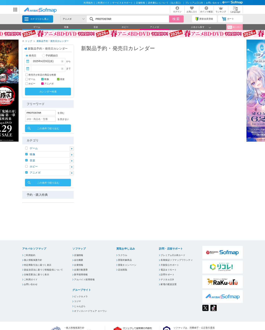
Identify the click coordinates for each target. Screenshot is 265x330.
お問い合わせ (213, 2)
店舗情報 (140, 2)
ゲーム (36, 27)
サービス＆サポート (122, 2)
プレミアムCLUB (194, 2)
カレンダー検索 (48, 91)
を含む (61, 113)
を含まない (63, 119)
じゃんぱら (79, 306)
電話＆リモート (169, 269)
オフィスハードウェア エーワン (90, 311)
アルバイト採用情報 (84, 279)
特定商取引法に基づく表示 (37, 265)
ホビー (125, 27)
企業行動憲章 (81, 269)
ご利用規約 (29, 255)
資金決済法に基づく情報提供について (43, 269)
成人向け (234, 27)
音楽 (96, 27)
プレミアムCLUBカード (173, 255)
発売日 (31, 55)
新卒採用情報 (81, 274)
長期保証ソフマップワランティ (177, 260)
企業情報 (78, 265)
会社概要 (78, 260)
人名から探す (198, 27)
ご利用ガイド (103, 2)
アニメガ (154, 27)
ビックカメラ (81, 296)
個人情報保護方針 (33, 260)
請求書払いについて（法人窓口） (165, 2)
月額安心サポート (170, 265)
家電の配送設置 (169, 284)
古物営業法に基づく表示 (36, 274)
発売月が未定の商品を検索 (42, 74)
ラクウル (122, 255)
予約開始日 (50, 55)
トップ (28, 41)
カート (228, 19)
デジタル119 (167, 279)
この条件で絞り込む (48, 128)
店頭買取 (122, 269)
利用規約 (88, 2)
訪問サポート (167, 274)
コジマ (77, 301)
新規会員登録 (204, 19)
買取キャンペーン (127, 265)
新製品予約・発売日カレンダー (53, 41)
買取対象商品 (125, 260)
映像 (66, 27)
